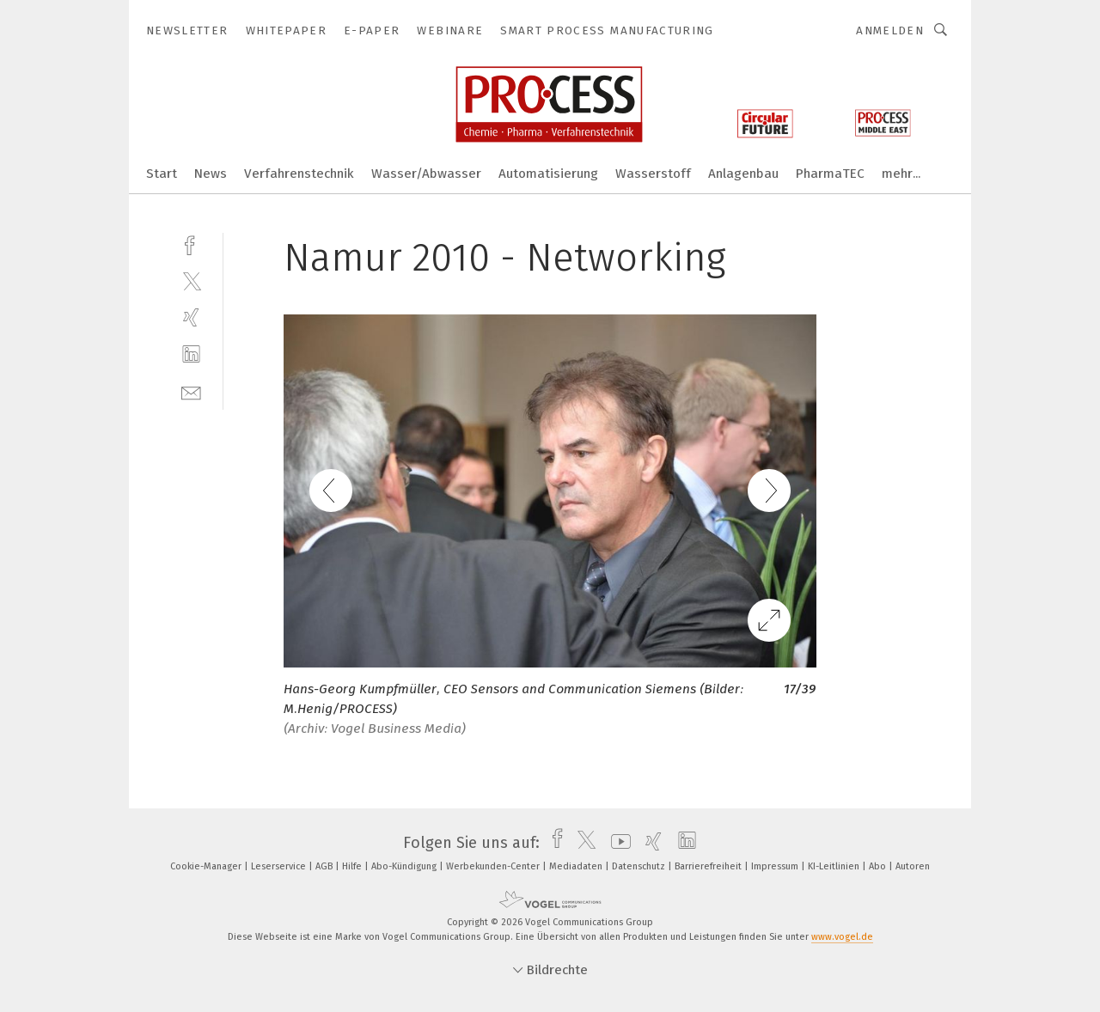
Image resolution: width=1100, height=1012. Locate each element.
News (210, 173)
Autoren (912, 866)
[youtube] (616, 842)
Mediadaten (577, 866)
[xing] (191, 317)
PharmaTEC (830, 173)
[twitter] (191, 280)
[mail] (191, 391)
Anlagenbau (743, 173)
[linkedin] (191, 354)
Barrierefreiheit (709, 866)
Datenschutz (640, 866)
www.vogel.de (842, 936)
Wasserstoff (653, 173)
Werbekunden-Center (494, 866)
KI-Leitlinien (835, 866)
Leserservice (280, 866)
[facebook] (191, 243)
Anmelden (890, 30)
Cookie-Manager (207, 866)
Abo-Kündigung (405, 866)
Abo (879, 866)
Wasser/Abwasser (426, 173)
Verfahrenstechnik (299, 173)
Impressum (776, 866)
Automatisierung (548, 173)
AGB (325, 866)
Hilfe (353, 866)
